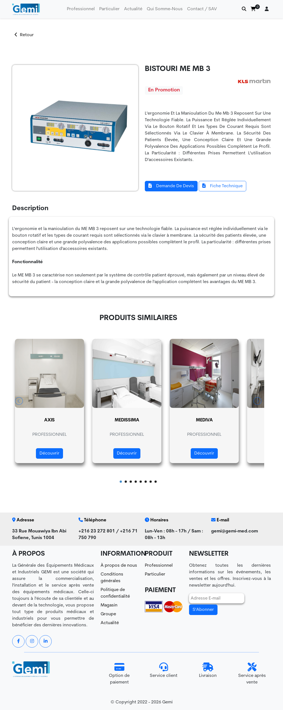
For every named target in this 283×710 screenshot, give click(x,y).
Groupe (108, 614)
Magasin (109, 605)
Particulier (155, 574)
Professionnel (159, 565)
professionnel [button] (81, 9)
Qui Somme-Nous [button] (165, 9)
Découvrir (49, 453)
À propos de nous (119, 565)
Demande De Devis (171, 185)
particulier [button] (109, 9)
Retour (24, 35)
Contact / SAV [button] (202, 9)
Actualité (133, 9)
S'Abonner (203, 610)
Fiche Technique (222, 185)
